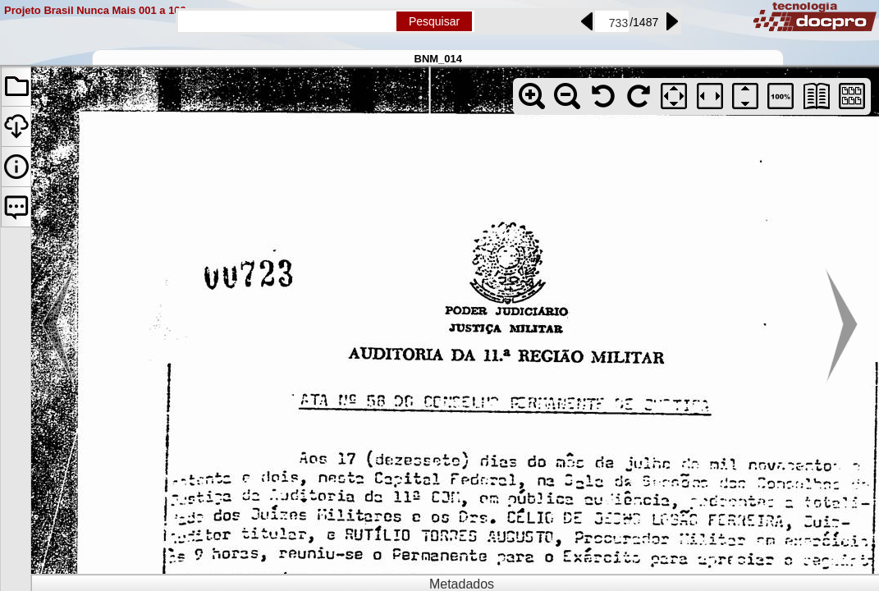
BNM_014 (438, 59)
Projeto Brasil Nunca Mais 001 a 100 (95, 10)
